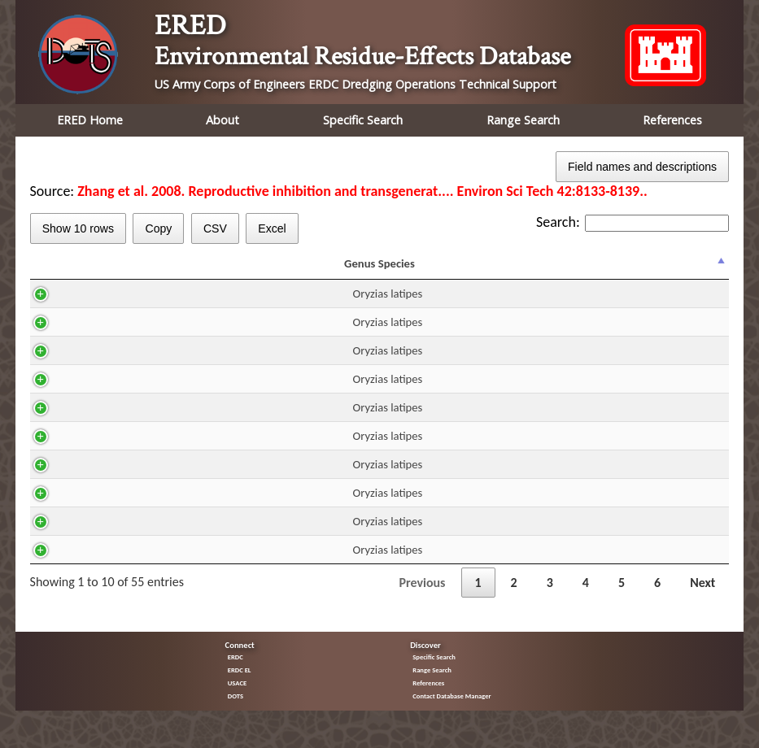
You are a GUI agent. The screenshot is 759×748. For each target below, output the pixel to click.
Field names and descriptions (642, 166)
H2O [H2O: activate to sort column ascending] (222, 270)
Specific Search (363, 120)
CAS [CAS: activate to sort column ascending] (165, 270)
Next (702, 597)
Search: (632, 222)
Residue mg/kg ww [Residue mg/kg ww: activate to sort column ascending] (404, 270)
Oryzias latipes (89, 308)
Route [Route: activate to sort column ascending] (278, 270)
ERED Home (90, 120)
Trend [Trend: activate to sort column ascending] (629, 270)
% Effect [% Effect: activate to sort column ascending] (693, 270)
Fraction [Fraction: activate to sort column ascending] (483, 270)
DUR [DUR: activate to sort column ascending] (336, 270)
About (222, 120)
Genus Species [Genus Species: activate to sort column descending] (81, 270)
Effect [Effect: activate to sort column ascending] (559, 270)
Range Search (523, 120)
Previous (422, 597)
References (672, 120)
